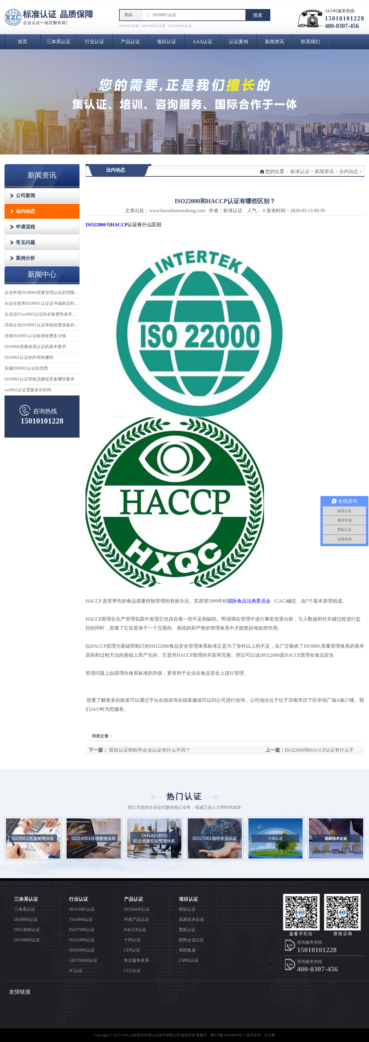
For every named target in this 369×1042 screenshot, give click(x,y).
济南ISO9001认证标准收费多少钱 (35, 336)
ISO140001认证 (153, 26)
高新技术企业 (191, 919)
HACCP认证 (135, 929)
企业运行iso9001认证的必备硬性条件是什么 (42, 314)
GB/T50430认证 (83, 960)
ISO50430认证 (137, 909)
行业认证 (94, 41)
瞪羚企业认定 (191, 940)
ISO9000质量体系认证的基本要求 (35, 346)
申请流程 (25, 226)
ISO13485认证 (82, 909)
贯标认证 (187, 929)
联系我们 (310, 41)
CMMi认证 (189, 960)
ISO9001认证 (129, 26)
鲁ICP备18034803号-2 (227, 1035)
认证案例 (238, 41)
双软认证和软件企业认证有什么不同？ (149, 750)
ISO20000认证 (82, 950)
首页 (22, 41)
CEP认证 (132, 950)
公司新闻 (25, 195)
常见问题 (25, 242)
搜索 (257, 15)
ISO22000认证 (82, 940)
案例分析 (25, 258)
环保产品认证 (136, 919)
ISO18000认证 (27, 940)
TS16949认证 (81, 919)
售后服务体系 (136, 960)
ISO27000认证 (82, 929)
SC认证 (75, 970)
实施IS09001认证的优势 (26, 368)
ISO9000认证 (26, 919)
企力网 (269, 1035)
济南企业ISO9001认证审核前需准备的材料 (42, 325)
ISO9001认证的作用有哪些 (28, 357)
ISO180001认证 (180, 26)
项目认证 (166, 41)
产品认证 (130, 41)
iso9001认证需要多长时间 (27, 390)
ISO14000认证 (27, 929)
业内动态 (25, 211)
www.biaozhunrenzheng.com (177, 210)
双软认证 (187, 909)
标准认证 (300, 171)
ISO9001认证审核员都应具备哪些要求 (39, 379)
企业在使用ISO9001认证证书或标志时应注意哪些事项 (42, 303)
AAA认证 (203, 41)
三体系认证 (58, 41)
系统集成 (187, 950)
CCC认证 (132, 970)
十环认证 (132, 940)
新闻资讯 (274, 41)
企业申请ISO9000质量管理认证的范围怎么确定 (42, 292)
